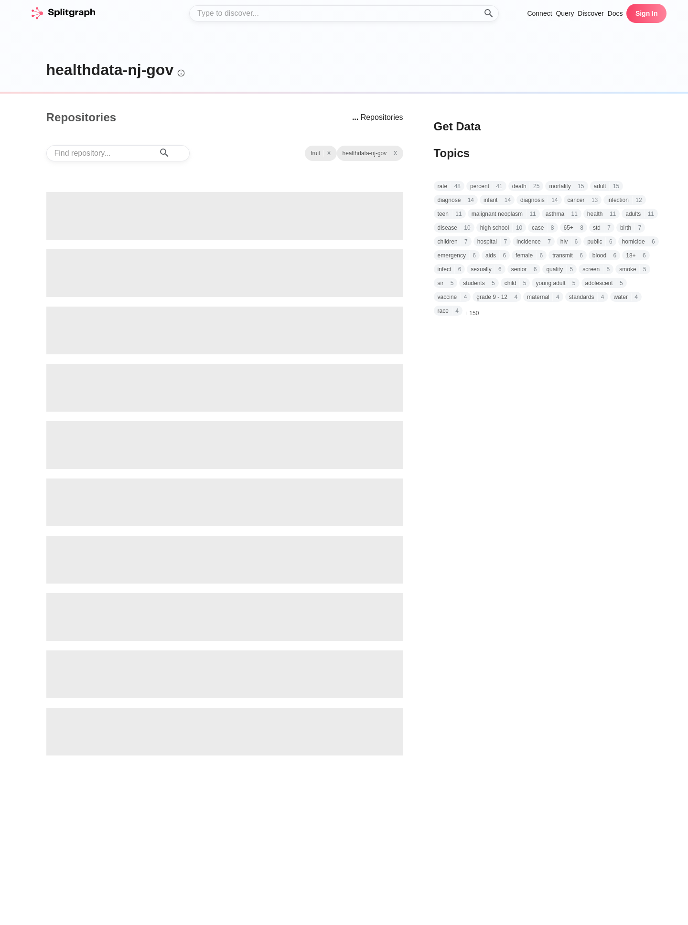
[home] (63, 13)
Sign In (646, 13)
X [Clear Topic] (329, 153)
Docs (615, 13)
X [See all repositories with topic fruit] (396, 153)
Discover (590, 13)
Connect (539, 13)
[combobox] (344, 13)
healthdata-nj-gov (110, 69)
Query (565, 13)
